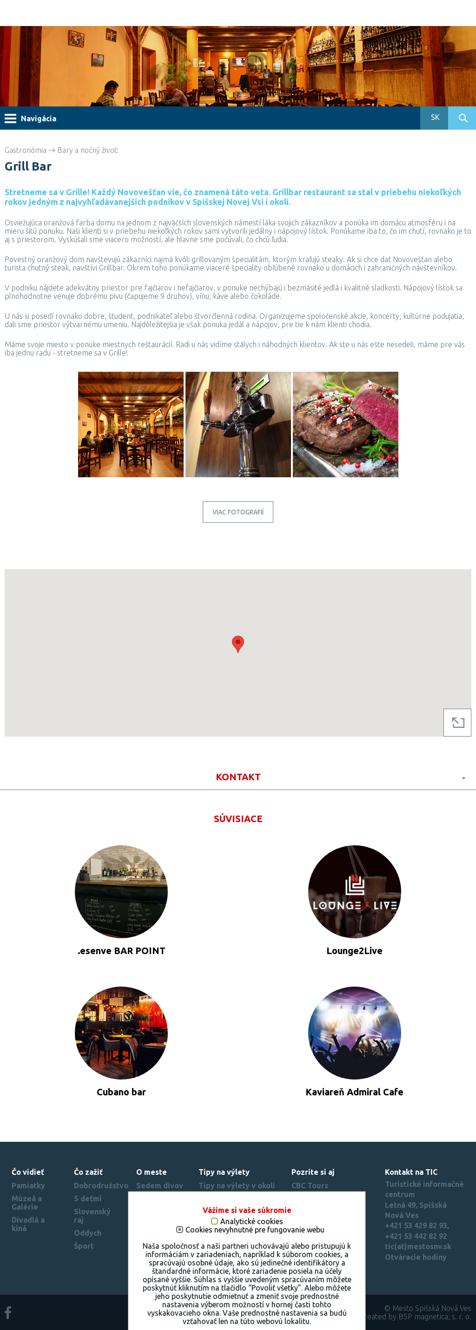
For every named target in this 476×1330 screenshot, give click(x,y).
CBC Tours (309, 1185)
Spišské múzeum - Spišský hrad (324, 1202)
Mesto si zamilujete (155, 1253)
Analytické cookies (243, 1307)
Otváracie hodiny (416, 1257)
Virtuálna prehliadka (155, 1211)
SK (434, 117)
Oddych (87, 1233)
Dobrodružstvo (101, 1185)
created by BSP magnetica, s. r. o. (416, 1316)
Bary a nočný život (87, 150)
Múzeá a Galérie (27, 1202)
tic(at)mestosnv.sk (418, 1246)
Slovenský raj (315, 1233)
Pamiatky (28, 1185)
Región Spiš (312, 1246)
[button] (238, 644)
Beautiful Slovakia (324, 1220)
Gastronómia (25, 150)
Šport (84, 1246)
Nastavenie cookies (326, 1259)
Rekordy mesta (151, 1232)
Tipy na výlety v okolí (236, 1185)
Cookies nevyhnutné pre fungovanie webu (246, 1316)
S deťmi (88, 1198)
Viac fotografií (238, 512)
